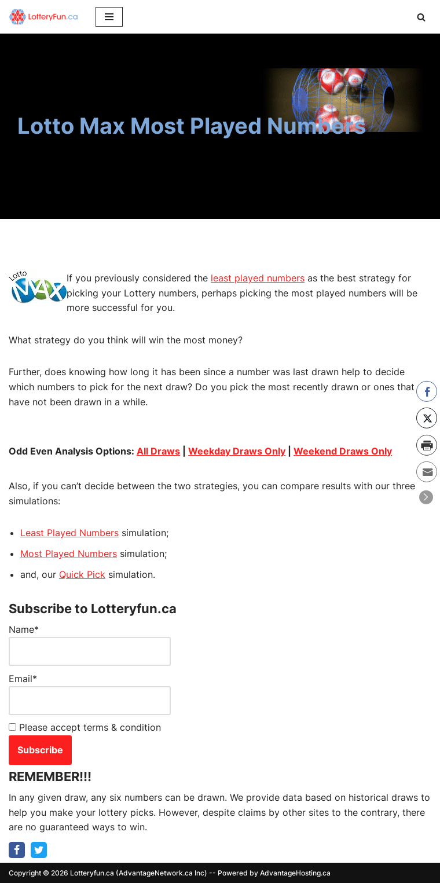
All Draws (158, 451)
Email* (90, 694)
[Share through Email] (426, 471)
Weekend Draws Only (343, 451)
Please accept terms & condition (85, 727)
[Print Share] (426, 445)
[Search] (421, 17)
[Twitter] (39, 850)
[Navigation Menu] (109, 17)
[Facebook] (17, 850)
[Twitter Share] (426, 418)
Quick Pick (82, 574)
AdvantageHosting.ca (295, 873)
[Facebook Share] (426, 390)
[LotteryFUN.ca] (43, 16)
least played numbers (258, 278)
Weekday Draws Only (236, 451)
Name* (90, 645)
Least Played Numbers (69, 532)
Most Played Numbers (68, 553)
